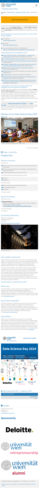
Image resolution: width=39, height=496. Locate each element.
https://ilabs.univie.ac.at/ (8, 296)
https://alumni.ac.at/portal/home (10, 312)
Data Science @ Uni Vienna (10, 9)
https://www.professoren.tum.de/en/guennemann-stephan (14, 282)
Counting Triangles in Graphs (9, 40)
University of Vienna (11, 12)
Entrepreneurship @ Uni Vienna (19, 103)
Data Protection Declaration (23, 484)
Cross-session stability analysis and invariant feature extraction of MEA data (20, 60)
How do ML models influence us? (10, 45)
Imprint (8, 484)
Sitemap (4, 484)
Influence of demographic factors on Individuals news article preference (18, 49)
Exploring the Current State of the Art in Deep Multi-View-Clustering (17, 67)
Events (28, 12)
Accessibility (13, 484)
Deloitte (10, 103)
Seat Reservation (7, 74)
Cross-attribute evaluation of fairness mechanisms (14, 58)
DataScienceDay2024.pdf (8, 394)
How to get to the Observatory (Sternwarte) (10, 223)
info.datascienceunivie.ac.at (7, 413)
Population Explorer (7, 71)
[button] (4, 131)
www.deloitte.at (31, 329)
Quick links (8, 1)
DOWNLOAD (33, 396)
